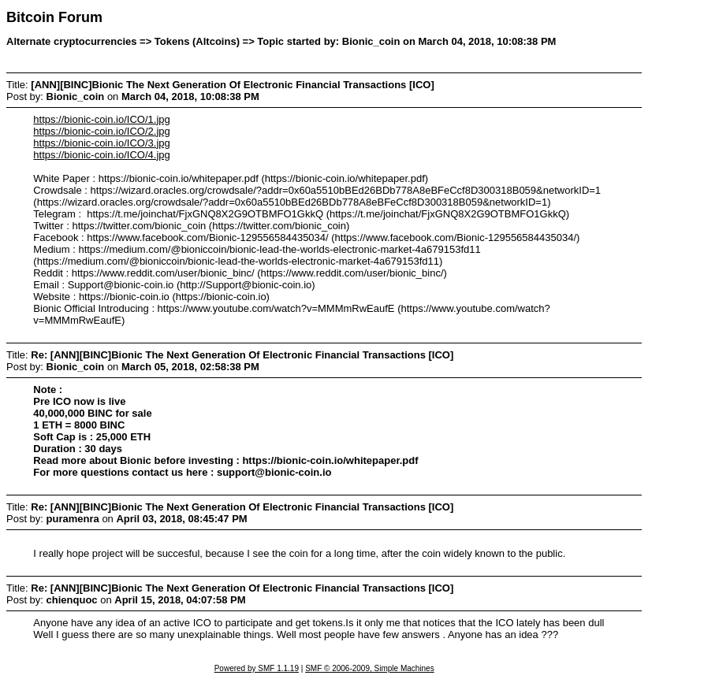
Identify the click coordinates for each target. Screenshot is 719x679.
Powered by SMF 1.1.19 (256, 668)
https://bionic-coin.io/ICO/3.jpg (101, 143)
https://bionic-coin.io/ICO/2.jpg (101, 131)
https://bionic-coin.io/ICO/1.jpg (101, 119)
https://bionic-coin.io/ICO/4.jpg (101, 155)
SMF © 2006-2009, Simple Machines (369, 668)
